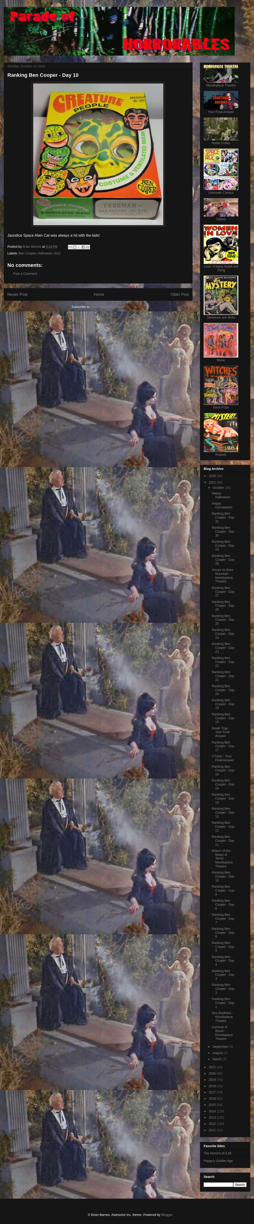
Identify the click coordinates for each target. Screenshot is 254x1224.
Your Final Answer (221, 112)
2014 (213, 1111)
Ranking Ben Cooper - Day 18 (223, 718)
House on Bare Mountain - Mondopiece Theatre (222, 575)
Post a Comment (25, 273)
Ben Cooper (27, 253)
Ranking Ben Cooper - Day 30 (223, 531)
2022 (213, 482)
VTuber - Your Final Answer (223, 758)
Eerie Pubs (221, 407)
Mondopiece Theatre (221, 85)
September (220, 1046)
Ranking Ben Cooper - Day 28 (223, 559)
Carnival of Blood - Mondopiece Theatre (222, 1032)
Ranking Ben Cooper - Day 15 (223, 784)
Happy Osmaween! (222, 505)
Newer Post (17, 294)
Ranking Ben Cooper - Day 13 (223, 812)
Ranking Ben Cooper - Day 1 (223, 1003)
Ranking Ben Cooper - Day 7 (223, 918)
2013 (213, 1117)
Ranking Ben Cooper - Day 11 (223, 840)
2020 (213, 1073)
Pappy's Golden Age (218, 1161)
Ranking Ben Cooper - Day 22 (223, 662)
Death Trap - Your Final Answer (221, 732)
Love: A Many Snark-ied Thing (221, 268)
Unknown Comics (221, 192)
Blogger (166, 1215)
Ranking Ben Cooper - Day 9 (223, 890)
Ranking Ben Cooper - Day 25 (223, 620)
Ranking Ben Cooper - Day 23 (223, 648)
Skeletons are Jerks (221, 317)
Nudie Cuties (221, 143)
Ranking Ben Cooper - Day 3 (223, 975)
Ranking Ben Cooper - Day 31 (223, 517)
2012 (213, 1123)
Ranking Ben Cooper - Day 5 (223, 946)
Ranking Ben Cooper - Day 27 (223, 591)
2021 (213, 1067)
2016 (213, 1098)
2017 (213, 1092)
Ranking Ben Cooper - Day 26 (223, 606)
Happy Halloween (221, 495)
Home (99, 294)
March (217, 1059)
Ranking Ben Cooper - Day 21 (223, 676)
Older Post (180, 294)
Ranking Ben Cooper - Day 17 (223, 746)
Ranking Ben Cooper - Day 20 (223, 690)
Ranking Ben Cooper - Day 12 (223, 826)
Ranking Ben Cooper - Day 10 (223, 876)
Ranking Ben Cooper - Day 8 (223, 904)
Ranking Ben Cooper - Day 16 (223, 770)
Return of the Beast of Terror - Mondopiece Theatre (222, 858)
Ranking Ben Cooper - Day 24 (223, 633)
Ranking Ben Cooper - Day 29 (223, 545)
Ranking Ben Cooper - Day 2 (223, 988)
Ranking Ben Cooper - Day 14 (223, 798)
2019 (213, 1079)
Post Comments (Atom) (108, 307)
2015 (213, 1105)
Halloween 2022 (49, 253)
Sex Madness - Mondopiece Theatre (222, 1017)
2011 (213, 1130)
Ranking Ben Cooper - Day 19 (223, 704)
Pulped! (220, 455)
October (218, 488)
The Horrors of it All (217, 1153)
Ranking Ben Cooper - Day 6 (223, 932)
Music (221, 360)
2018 (213, 1086)
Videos (221, 219)
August (217, 1053)
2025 (213, 476)
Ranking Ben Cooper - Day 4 (223, 961)
